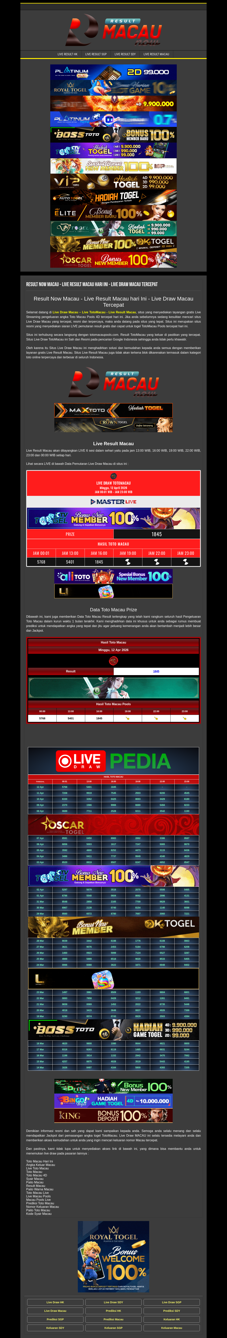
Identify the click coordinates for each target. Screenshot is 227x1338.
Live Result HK (67, 54)
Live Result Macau (156, 54)
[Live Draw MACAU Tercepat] (113, 1256)
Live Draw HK (55, 1302)
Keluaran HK (172, 1319)
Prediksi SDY (171, 1310)
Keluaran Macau (171, 1327)
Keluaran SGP (113, 1327)
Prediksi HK (113, 1310)
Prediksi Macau (113, 1319)
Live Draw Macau (55, 1310)
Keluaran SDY (55, 1327)
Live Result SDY (125, 54)
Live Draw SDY (113, 1302)
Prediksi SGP (55, 1319)
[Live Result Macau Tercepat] (113, 72)
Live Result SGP (96, 54)
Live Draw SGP (171, 1302)
